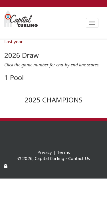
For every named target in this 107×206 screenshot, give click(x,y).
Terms (63, 152)
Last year (13, 41)
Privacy (44, 152)
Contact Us (79, 158)
